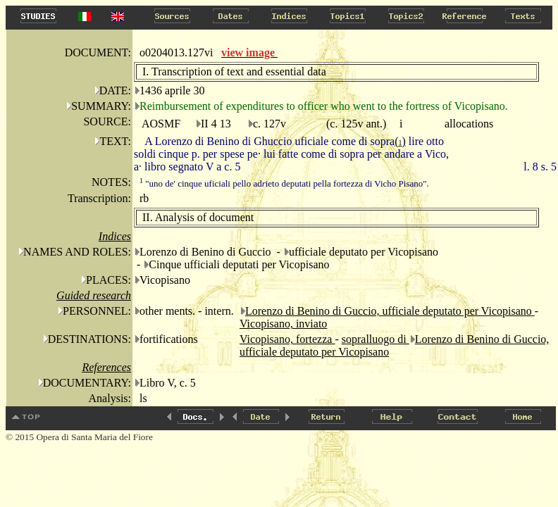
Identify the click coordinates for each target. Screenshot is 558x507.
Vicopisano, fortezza (287, 339)
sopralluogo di (375, 339)
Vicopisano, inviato (283, 324)
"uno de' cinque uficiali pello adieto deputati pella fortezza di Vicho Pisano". (284, 183)
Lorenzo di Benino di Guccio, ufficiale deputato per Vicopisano (390, 311)
